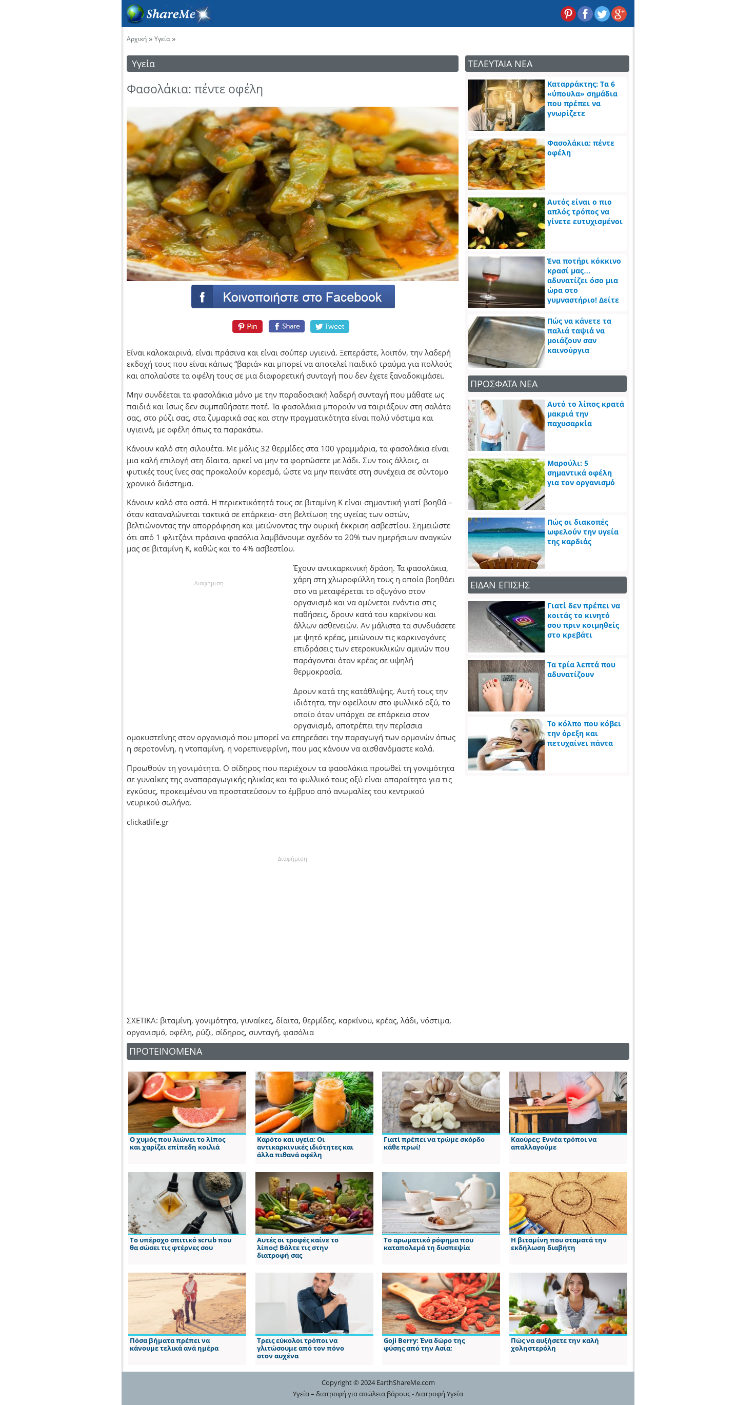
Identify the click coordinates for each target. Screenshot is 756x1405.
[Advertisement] (209, 651)
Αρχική (137, 38)
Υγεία (162, 38)
